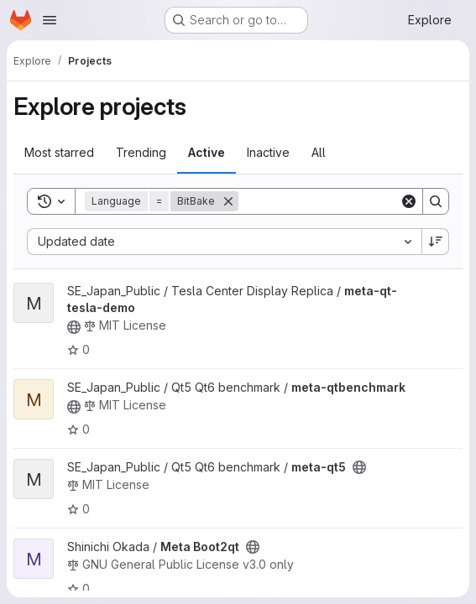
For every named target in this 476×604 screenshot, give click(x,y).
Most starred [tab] (59, 152)
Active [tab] (206, 152)
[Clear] (409, 201)
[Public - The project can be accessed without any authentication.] (74, 327)
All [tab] (318, 152)
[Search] (342, 201)
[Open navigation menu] (49, 20)
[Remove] (228, 201)
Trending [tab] (141, 152)
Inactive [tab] (268, 152)
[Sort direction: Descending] (435, 241)
